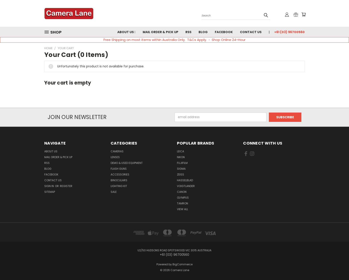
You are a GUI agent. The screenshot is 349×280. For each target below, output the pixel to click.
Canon (182, 192)
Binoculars (119, 180)
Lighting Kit (119, 186)
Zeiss (180, 174)
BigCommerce (182, 264)
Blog (203, 32)
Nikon (181, 157)
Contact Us (251, 32)
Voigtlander (186, 186)
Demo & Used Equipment (127, 163)
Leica (180, 151)
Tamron (182, 203)
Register (66, 186)
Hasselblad (185, 180)
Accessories (120, 174)
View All (182, 209)
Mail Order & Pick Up (160, 32)
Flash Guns (119, 169)
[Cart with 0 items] (303, 14)
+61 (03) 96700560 (289, 32)
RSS (188, 32)
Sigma (181, 169)
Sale (114, 192)
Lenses (115, 157)
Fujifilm (182, 163)
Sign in (49, 186)
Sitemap (49, 192)
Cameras (117, 151)
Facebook (224, 32)
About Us (126, 32)
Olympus (183, 197)
